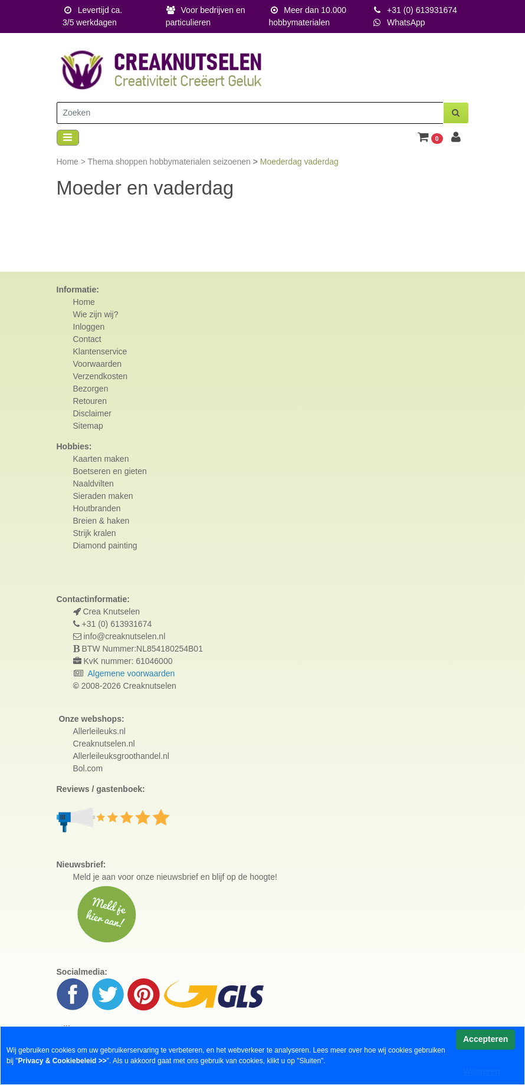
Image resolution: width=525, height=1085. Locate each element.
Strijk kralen (94, 533)
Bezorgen (91, 388)
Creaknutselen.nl (104, 743)
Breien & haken (101, 520)
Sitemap (88, 425)
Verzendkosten (100, 376)
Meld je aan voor (103, 877)
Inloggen (89, 326)
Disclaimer (92, 413)
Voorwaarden (97, 364)
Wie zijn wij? (96, 314)
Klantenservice (100, 351)
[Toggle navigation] (68, 138)
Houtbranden (97, 508)
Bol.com (88, 768)
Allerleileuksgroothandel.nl (121, 756)
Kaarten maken (101, 458)
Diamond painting (105, 545)
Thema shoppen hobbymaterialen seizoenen (170, 161)
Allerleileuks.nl (99, 731)
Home (69, 161)
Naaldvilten (93, 483)
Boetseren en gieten (110, 471)
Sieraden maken (103, 496)
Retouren (90, 401)
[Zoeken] (250, 113)
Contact (87, 339)
